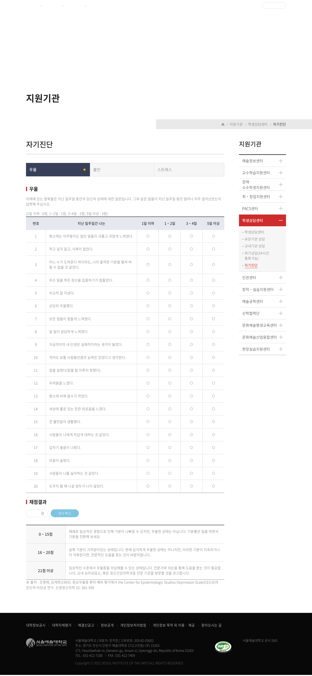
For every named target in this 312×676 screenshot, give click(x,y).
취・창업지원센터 (256, 196)
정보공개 (107, 626)
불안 (97, 170)
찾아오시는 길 (211, 626)
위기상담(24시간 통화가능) (257, 256)
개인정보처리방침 (133, 626)
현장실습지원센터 (256, 349)
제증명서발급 (51, 5)
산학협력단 (251, 313)
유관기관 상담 (255, 239)
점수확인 (64, 514)
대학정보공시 (36, 626)
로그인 (251, 5)
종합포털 (32, 5)
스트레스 (164, 170)
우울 (33, 170)
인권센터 (249, 278)
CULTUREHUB (98, 5)
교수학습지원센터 (256, 173)
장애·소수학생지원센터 (256, 184)
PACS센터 (250, 208)
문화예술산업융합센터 (259, 337)
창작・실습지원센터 (258, 289)
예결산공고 (86, 626)
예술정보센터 (74, 5)
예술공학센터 (252, 301)
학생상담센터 (252, 220)
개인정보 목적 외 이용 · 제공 (174, 626)
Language (272, 5)
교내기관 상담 (255, 246)
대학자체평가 (62, 626)
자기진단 (251, 265)
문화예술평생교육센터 (259, 325)
